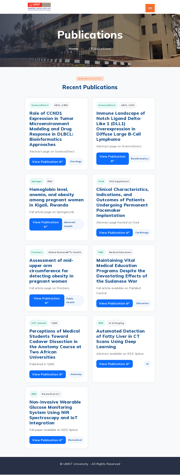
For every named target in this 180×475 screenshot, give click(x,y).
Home (73, 48)
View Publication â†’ (47, 161)
